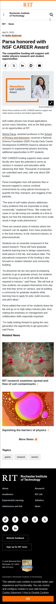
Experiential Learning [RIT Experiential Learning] (12, 500)
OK (28, 598)
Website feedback (15, 538)
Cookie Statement (11, 592)
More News (26, 439)
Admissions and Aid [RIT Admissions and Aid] (12, 506)
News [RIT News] (37, 506)
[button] (3, 15)
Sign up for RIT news (16, 547)
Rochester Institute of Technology (19, 14)
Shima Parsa (9, 134)
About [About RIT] (5, 488)
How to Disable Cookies (36, 592)
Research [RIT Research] (39, 488)
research (21, 457)
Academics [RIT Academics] (7, 494)
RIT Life (39, 494)
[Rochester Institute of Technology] (28, 4)
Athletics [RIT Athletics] (39, 500)
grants (8, 457)
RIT (4, 24)
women (34, 457)
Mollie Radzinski (13, 35)
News (11, 24)
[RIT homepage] (24, 478)
